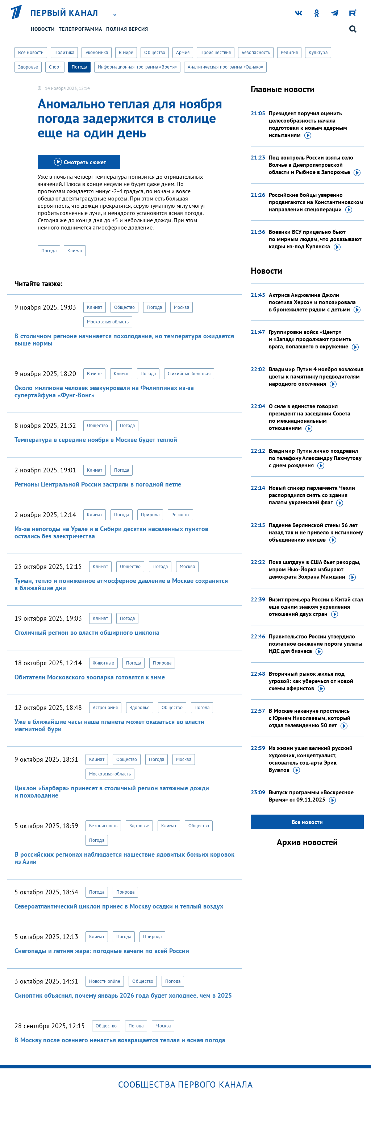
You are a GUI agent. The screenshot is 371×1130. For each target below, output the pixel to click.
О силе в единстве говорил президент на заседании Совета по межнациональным (309, 417)
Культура (318, 52)
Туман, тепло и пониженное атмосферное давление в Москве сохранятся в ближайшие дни (121, 584)
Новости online (104, 981)
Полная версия (127, 29)
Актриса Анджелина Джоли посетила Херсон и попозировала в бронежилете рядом (314, 302)
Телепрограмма (80, 29)
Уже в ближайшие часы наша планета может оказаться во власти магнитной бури (109, 725)
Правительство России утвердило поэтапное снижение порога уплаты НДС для (315, 644)
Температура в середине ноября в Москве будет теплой (95, 439)
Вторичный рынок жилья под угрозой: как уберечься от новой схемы (311, 681)
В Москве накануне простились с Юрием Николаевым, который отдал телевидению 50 (309, 718)
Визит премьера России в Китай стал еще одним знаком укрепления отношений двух (316, 607)
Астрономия (105, 707)
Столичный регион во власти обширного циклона (86, 632)
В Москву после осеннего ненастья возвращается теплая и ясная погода (119, 1040)
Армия (182, 52)
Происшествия (215, 52)
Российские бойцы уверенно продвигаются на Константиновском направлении (316, 202)
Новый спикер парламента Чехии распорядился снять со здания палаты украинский (312, 495)
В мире (126, 52)
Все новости (30, 52)
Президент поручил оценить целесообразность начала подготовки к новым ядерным (308, 124)
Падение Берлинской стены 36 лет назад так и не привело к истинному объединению (316, 532)
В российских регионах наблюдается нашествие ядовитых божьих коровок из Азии (124, 858)
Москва (181, 307)
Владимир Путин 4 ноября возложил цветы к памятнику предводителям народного (316, 376)
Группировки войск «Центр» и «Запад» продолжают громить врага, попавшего (314, 339)
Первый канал (64, 13)
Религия (289, 52)
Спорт (55, 67)
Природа (150, 515)
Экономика (96, 52)
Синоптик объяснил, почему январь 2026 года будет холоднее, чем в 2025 (123, 995)
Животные (103, 663)
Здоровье (28, 67)
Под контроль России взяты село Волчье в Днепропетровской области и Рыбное (314, 165)
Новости (43, 29)
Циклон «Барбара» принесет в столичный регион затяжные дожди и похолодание (111, 791)
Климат (75, 251)
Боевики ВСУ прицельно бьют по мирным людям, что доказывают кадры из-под (315, 239)
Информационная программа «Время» (137, 67)
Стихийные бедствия (189, 374)
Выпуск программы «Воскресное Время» (311, 796)
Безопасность (256, 52)
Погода (79, 67)
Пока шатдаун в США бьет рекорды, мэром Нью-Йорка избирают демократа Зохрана (314, 569)
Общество (154, 52)
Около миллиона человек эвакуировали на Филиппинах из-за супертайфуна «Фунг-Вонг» (104, 391)
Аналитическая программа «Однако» (225, 67)
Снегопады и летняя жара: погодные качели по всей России (101, 951)
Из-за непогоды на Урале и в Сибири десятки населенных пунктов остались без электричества (111, 532)
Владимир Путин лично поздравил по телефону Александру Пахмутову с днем (315, 458)
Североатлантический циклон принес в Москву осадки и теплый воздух (118, 906)
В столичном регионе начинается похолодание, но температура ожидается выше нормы (124, 339)
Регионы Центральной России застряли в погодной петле (97, 484)
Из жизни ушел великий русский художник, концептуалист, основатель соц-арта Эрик (311, 759)
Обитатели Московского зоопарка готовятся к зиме (89, 677)
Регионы (180, 515)
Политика (64, 52)
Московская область (108, 322)
